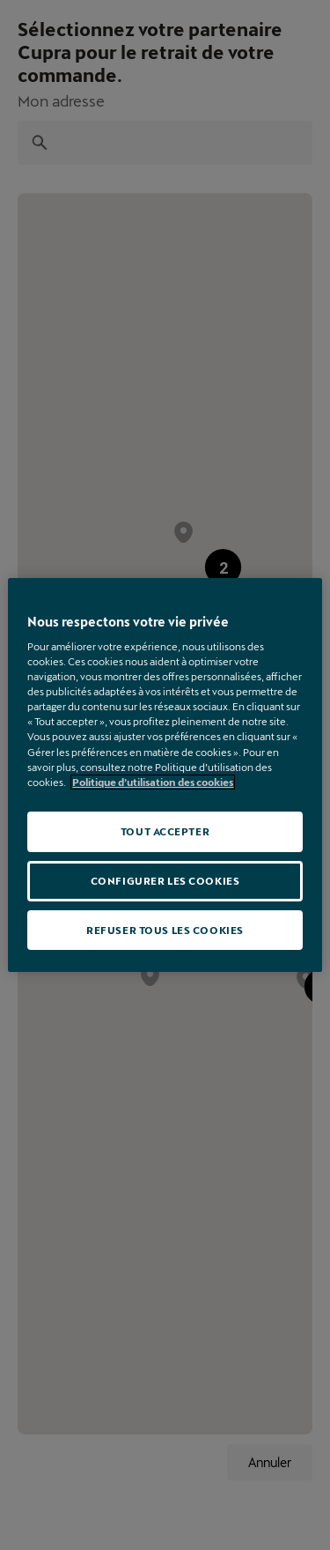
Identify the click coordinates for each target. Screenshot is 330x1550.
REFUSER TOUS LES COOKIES (165, 930)
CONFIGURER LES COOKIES (165, 880)
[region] (164, 775)
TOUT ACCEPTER (165, 831)
